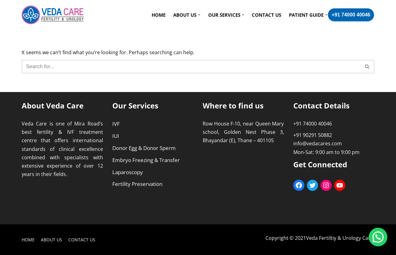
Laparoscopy (127, 172)
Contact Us (266, 15)
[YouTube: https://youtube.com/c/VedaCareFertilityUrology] (339, 185)
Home (159, 15)
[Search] (367, 66)
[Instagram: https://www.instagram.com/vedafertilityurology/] (326, 185)
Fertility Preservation (137, 183)
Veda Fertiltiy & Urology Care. (340, 238)
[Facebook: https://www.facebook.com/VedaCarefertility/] (298, 185)
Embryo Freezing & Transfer (146, 160)
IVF (116, 123)
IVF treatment (85, 132)
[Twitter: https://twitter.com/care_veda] (312, 185)
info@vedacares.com (317, 143)
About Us (51, 240)
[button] (367, 66)
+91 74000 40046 (351, 14)
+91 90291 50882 (312, 135)
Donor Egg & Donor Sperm (144, 148)
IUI (115, 135)
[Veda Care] (53, 15)
